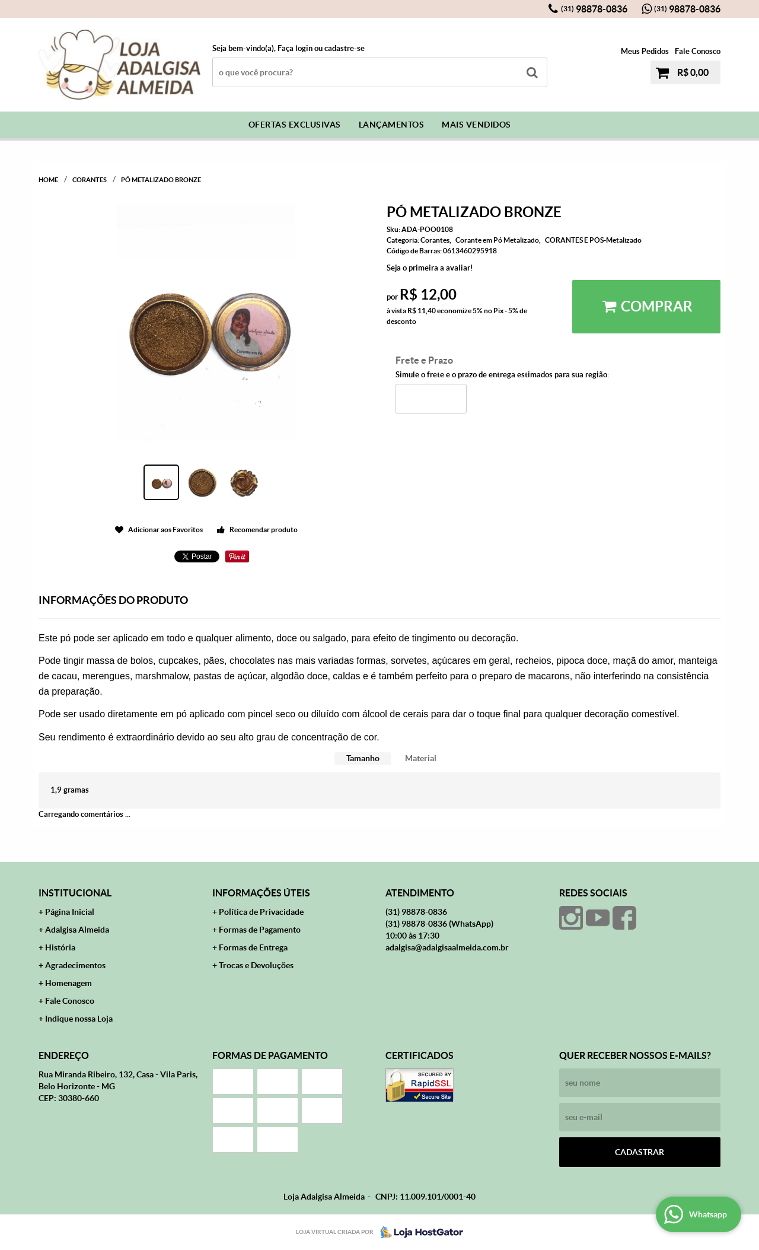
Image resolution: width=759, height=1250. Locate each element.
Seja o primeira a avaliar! (430, 267)
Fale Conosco (697, 51)
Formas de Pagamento (260, 929)
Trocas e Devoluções (256, 965)
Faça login (295, 48)
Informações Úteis (261, 893)
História (60, 947)
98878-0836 (594, 9)
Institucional (75, 893)
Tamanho (363, 758)
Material (420, 758)
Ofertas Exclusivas (294, 124)
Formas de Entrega (253, 947)
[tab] (362, 758)
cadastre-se (344, 48)
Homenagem (68, 983)
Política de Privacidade (261, 912)
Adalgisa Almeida (77, 929)
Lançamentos (392, 124)
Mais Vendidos (476, 124)
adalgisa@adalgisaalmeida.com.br (447, 947)
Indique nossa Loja (79, 1018)
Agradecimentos (75, 965)
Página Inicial (69, 912)
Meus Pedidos (645, 51)
